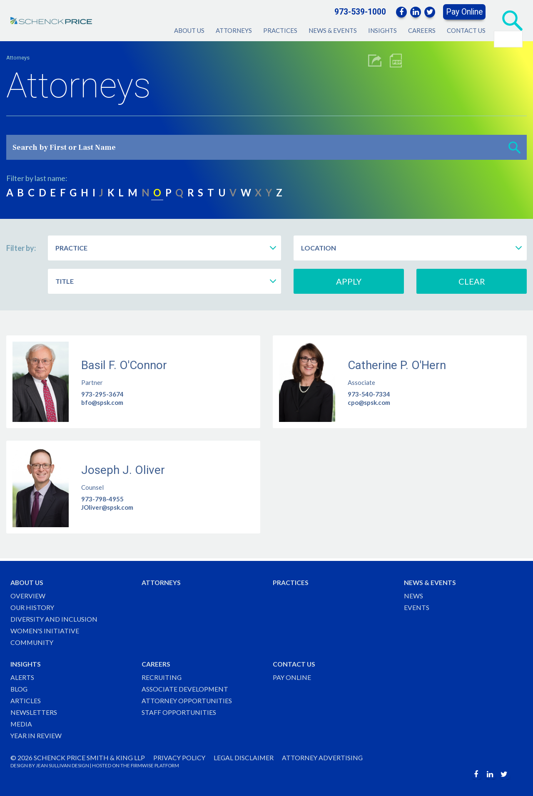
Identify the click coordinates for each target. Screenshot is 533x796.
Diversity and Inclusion (54, 618)
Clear (471, 281)
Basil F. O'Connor (124, 365)
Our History (32, 606)
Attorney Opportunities (187, 700)
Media (21, 724)
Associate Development (185, 688)
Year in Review (36, 735)
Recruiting (162, 676)
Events (416, 606)
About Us (189, 30)
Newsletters (33, 712)
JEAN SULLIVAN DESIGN (62, 765)
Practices (280, 30)
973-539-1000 (360, 12)
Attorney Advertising (324, 757)
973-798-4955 (102, 499)
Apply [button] (348, 281)
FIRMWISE (142, 765)
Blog (19, 688)
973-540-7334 (369, 394)
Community (32, 641)
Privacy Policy (179, 757)
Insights (382, 30)
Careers (422, 30)
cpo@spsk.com (369, 402)
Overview (27, 594)
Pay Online (464, 12)
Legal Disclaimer (244, 757)
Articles (25, 700)
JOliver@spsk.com (107, 507)
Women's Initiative (45, 629)
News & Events (333, 30)
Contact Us (466, 30)
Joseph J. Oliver (123, 470)
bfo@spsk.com (102, 402)
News (413, 594)
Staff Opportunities (179, 712)
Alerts (22, 676)
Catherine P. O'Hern (397, 365)
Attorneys (234, 30)
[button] (514, 147)
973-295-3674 (102, 394)
